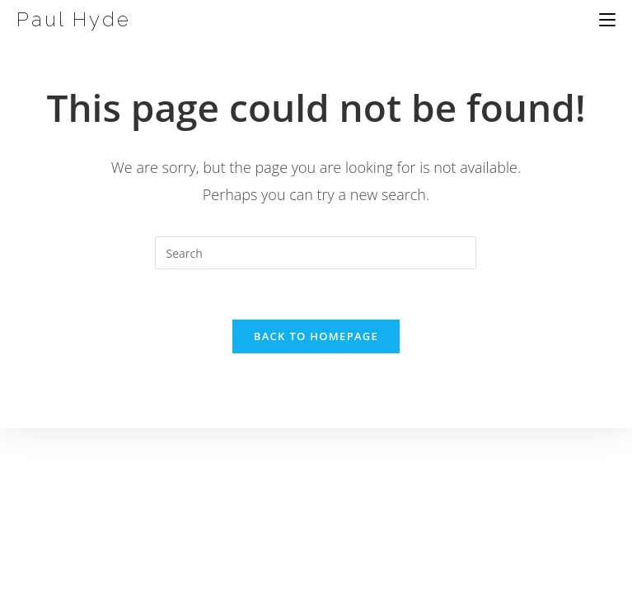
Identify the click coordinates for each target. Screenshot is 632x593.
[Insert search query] (315, 252)
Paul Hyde (73, 19)
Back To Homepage (316, 336)
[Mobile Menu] (607, 19)
